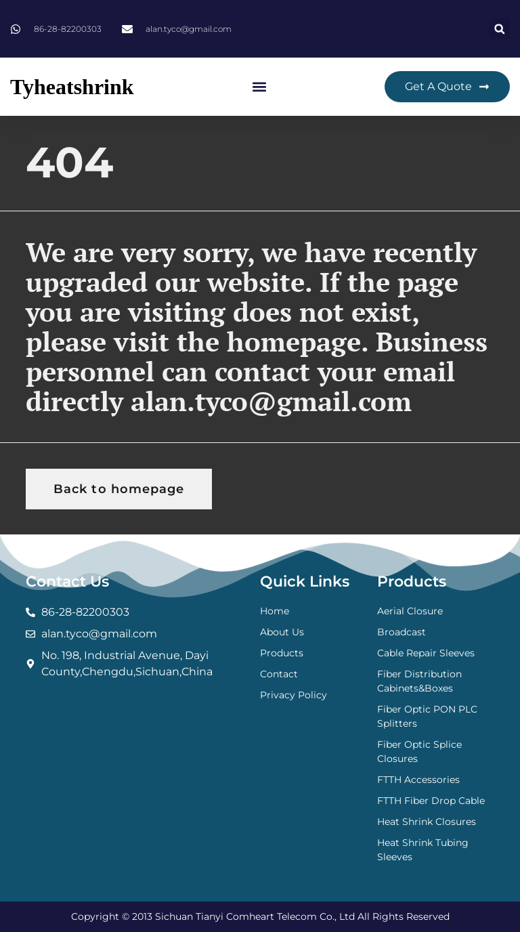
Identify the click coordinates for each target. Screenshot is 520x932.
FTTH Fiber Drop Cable (431, 801)
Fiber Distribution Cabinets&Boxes (419, 681)
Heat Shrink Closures (426, 822)
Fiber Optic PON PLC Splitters (427, 716)
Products (281, 653)
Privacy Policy (293, 695)
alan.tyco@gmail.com (271, 401)
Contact (279, 674)
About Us (282, 632)
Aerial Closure (410, 611)
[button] (499, 28)
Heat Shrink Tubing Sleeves (423, 849)
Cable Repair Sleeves (426, 653)
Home (274, 611)
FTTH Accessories (418, 780)
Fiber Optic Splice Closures (419, 751)
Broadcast (401, 632)
